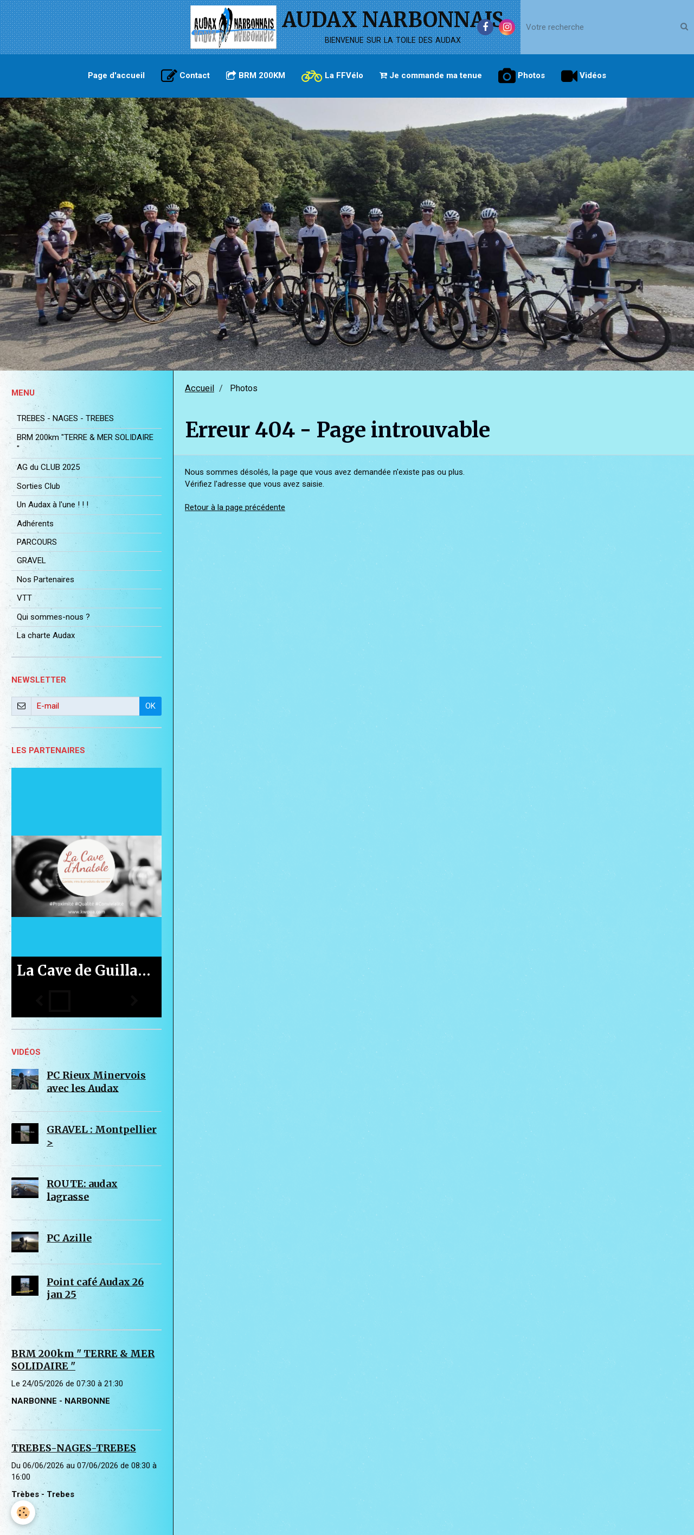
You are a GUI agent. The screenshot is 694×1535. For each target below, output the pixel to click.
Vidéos (583, 76)
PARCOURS (37, 542)
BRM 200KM (255, 75)
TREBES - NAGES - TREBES (65, 418)
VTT (24, 598)
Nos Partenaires (45, 579)
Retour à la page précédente (235, 507)
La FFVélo (332, 76)
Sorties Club (38, 486)
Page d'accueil (116, 75)
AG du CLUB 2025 (48, 467)
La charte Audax (46, 635)
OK (150, 706)
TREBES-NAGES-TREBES (73, 1448)
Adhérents (35, 523)
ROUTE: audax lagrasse (82, 1189)
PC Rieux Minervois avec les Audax (96, 1081)
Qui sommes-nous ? (53, 617)
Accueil (199, 388)
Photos (521, 76)
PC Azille (69, 1238)
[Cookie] (23, 1512)
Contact (185, 76)
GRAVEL (31, 560)
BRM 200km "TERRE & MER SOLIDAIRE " (85, 443)
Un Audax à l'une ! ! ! (52, 504)
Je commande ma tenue (431, 75)
